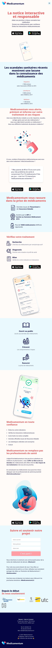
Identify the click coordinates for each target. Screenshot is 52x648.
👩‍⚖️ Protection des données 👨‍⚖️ (26, 638)
